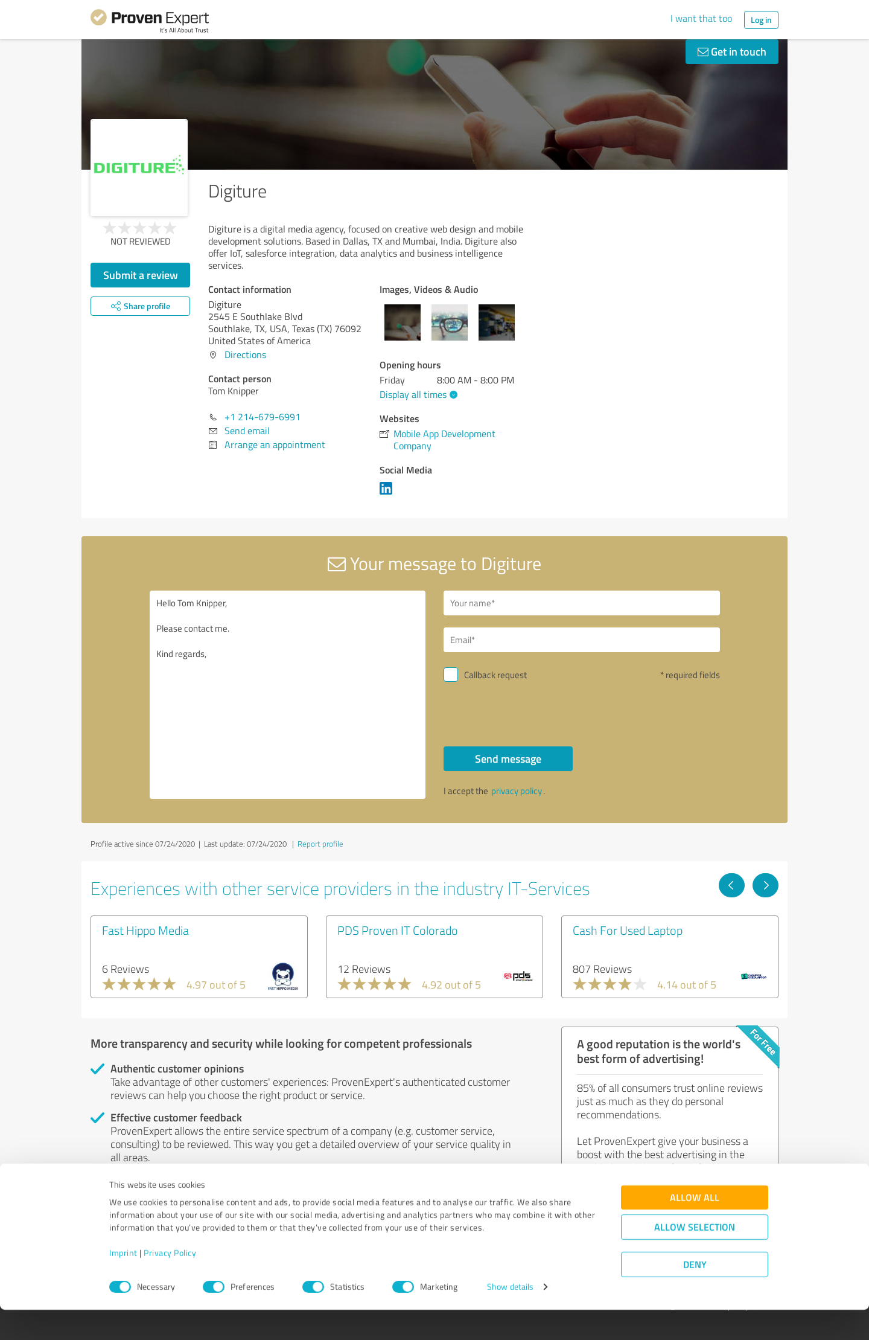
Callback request (495, 674)
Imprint (123, 1283)
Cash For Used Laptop (628, 930)
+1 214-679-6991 (262, 416)
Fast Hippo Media (145, 930)
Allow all (694, 1228)
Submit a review (140, 275)
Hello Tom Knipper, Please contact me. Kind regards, (288, 695)
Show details (510, 1317)
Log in (761, 19)
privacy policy (516, 790)
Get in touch (732, 51)
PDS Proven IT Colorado (397, 930)
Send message (508, 758)
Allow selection (694, 1258)
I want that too (701, 18)
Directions (245, 354)
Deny (695, 1295)
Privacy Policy (170, 1283)
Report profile (320, 843)
